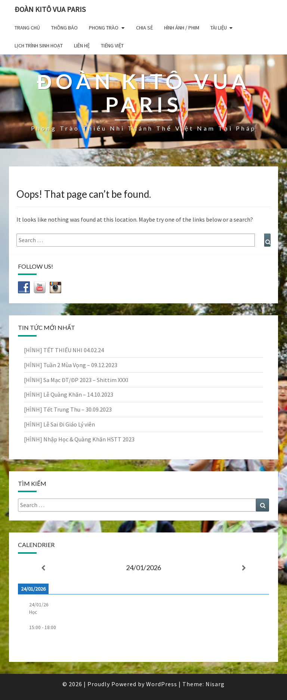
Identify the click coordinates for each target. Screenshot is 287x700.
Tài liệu (218, 27)
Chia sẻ (144, 27)
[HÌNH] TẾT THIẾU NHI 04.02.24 (64, 350)
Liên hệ (82, 45)
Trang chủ (27, 27)
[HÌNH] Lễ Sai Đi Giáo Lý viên (59, 424)
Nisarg (215, 684)
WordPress (161, 684)
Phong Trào (103, 27)
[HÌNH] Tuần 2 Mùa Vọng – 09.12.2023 (70, 365)
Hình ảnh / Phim (181, 27)
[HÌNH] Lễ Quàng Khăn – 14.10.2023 (68, 394)
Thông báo (64, 27)
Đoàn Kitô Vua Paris (50, 9)
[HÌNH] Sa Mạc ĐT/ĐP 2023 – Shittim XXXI (76, 380)
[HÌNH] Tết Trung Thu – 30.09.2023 (68, 409)
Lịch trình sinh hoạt (39, 45)
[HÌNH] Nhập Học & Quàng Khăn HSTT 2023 (79, 439)
